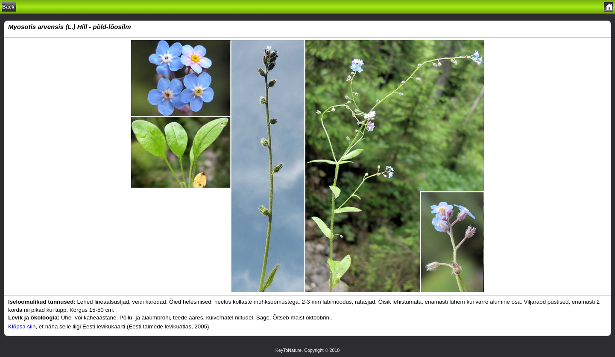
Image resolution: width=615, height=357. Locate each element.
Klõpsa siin (21, 326)
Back (8, 7)
